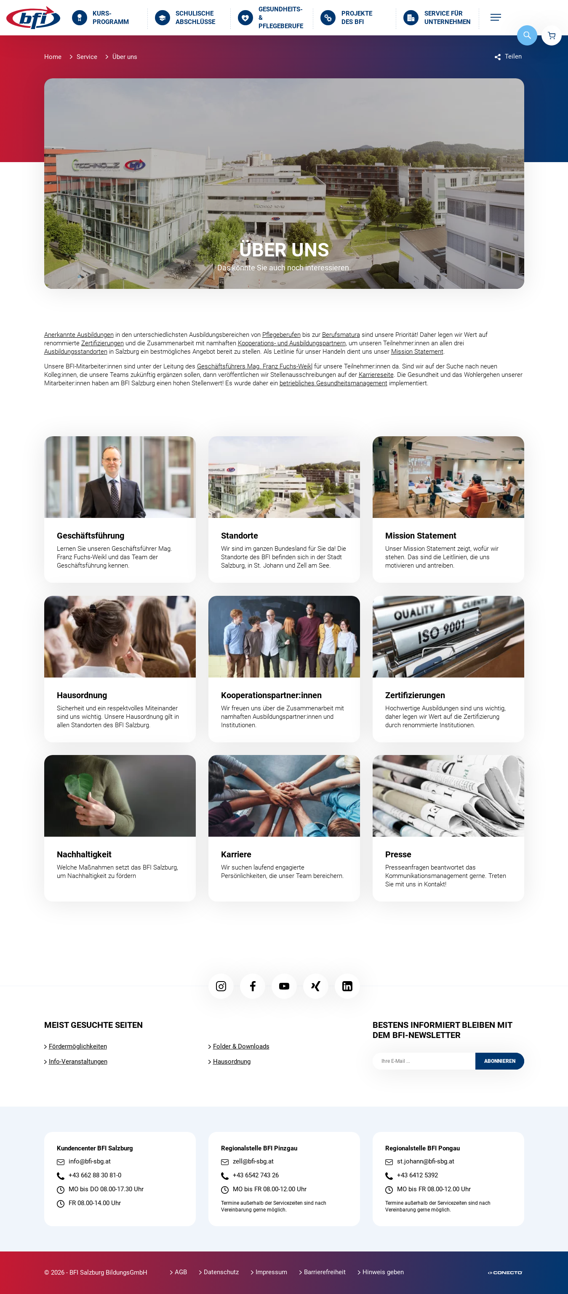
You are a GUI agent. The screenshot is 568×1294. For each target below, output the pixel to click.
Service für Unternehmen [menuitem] (436, 18)
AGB (181, 1272)
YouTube (284, 986)
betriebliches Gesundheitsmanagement (333, 383)
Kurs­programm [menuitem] (100, 18)
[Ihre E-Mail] (424, 1061)
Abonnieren (499, 1061)
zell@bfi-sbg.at (253, 1161)
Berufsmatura (341, 335)
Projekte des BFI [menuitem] (346, 18)
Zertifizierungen (102, 343)
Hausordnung (232, 1061)
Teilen (513, 56)
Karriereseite (376, 375)
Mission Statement (417, 351)
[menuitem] (495, 18)
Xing (315, 986)
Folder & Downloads (241, 1046)
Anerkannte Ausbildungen (79, 335)
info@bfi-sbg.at (90, 1161)
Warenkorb (551, 35)
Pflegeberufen (281, 335)
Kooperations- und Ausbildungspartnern (292, 343)
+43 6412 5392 (417, 1175)
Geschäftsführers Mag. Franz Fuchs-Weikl (254, 366)
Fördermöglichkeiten (78, 1046)
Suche (527, 35)
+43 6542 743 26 (256, 1175)
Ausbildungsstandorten (75, 351)
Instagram (221, 986)
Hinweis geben (383, 1272)
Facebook (252, 986)
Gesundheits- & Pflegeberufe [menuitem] (270, 17)
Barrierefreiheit (325, 1272)
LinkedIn (347, 986)
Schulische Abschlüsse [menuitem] (185, 18)
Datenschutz (221, 1272)
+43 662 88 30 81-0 (95, 1175)
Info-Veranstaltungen (78, 1061)
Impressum (271, 1272)
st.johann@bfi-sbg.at (425, 1161)
